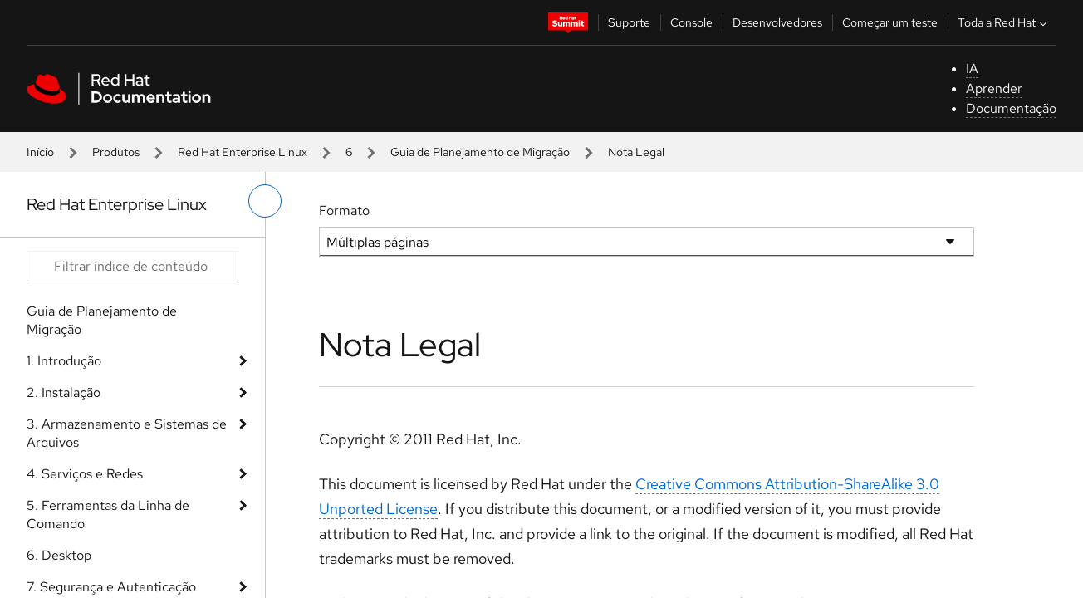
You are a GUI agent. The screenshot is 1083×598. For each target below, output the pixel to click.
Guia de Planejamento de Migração (480, 152)
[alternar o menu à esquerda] (265, 201)
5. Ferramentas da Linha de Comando (108, 514)
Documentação (1011, 108)
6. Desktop (59, 555)
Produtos (116, 152)
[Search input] (132, 266)
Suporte (629, 22)
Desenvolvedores (777, 22)
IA (972, 68)
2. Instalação (63, 392)
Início (40, 152)
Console (691, 22)
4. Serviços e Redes (85, 474)
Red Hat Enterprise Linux (242, 152)
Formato (344, 210)
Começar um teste (890, 22)
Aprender (994, 88)
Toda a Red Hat (1004, 22)
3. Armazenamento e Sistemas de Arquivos (127, 433)
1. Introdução (64, 361)
